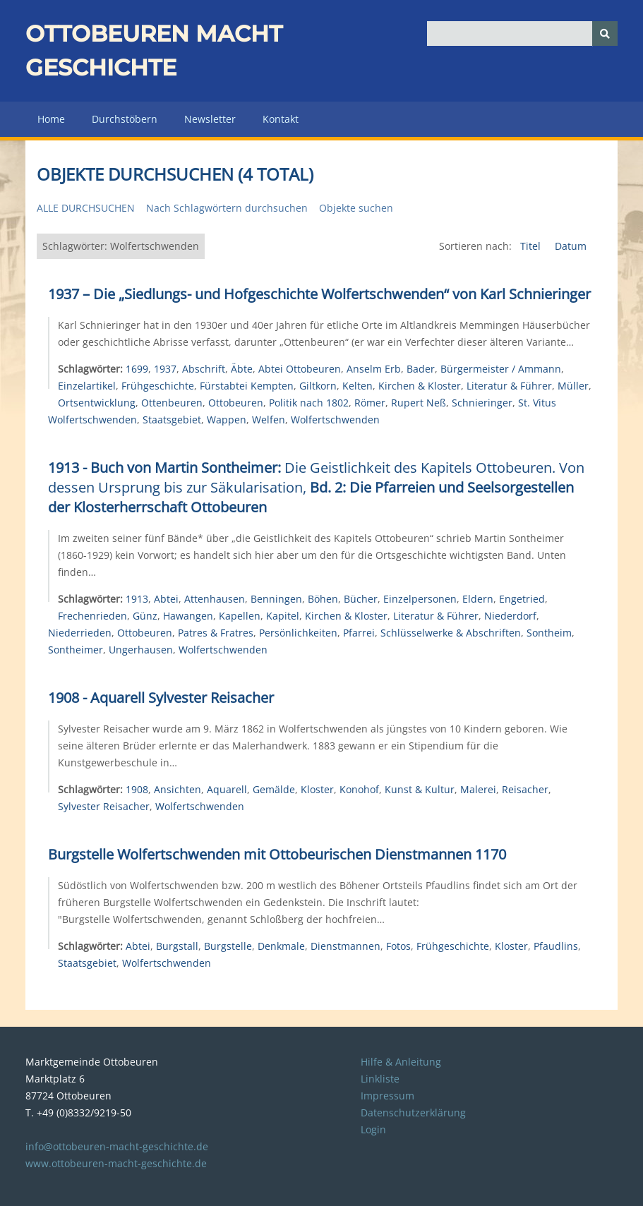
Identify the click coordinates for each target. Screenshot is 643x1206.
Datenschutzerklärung (413, 1112)
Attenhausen (214, 598)
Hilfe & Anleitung (401, 1061)
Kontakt (281, 119)
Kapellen (239, 615)
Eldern (477, 598)
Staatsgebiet (172, 419)
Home (51, 119)
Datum (571, 246)
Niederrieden (80, 632)
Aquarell (227, 789)
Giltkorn (318, 385)
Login (373, 1129)
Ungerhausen (141, 649)
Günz (145, 615)
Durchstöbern (124, 119)
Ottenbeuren (172, 402)
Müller (573, 385)
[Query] (522, 33)
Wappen (226, 419)
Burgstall (177, 946)
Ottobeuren (235, 402)
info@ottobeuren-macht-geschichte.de (116, 1146)
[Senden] (605, 33)
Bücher (361, 598)
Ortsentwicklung (97, 402)
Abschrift (203, 368)
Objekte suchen (356, 208)
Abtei (166, 598)
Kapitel (282, 615)
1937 (165, 368)
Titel (531, 246)
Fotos (398, 946)
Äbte (242, 368)
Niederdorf (510, 615)
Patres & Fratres (215, 632)
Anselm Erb (374, 368)
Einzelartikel (87, 385)
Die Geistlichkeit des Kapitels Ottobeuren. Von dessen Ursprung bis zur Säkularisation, (316, 487)
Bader (421, 368)
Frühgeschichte (157, 385)
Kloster (317, 789)
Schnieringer (482, 402)
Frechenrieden (92, 615)
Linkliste (380, 1078)
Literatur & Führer (509, 385)
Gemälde (274, 789)
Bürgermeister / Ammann (500, 368)
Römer (369, 402)
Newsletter (210, 119)
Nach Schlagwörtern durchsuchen (227, 208)
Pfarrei (359, 632)
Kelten (357, 385)
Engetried (522, 598)
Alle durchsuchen (86, 208)
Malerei (478, 789)
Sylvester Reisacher (104, 806)
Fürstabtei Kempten (247, 385)
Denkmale (281, 946)
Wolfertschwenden (335, 419)
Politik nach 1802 (309, 402)
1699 (137, 368)
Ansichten (177, 789)
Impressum (387, 1095)
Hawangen (188, 615)
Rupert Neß (418, 402)
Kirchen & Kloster (419, 385)
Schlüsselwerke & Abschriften (450, 632)
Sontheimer (75, 649)
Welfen (268, 419)
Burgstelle (228, 946)
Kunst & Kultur (420, 789)
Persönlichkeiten (298, 632)
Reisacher (525, 789)
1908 (137, 789)
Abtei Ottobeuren (299, 368)
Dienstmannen (345, 946)
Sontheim (549, 632)
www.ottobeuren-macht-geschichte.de (116, 1163)
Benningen (276, 598)
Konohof (359, 789)
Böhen (323, 598)
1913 (137, 598)
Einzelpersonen (420, 598)
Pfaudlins (556, 946)
